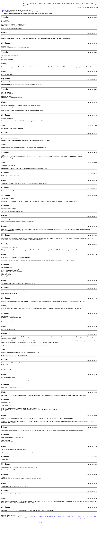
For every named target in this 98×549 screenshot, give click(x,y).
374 (64, 3)
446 (80, 3)
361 (42, 3)
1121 (89, 3)
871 (87, 3)
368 (51, 3)
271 (33, 3)
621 (85, 3)
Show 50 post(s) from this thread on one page (87, 7)
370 (55, 3)
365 (44, 3)
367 (49, 3)
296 (35, 3)
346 (40, 3)
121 (31, 3)
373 (62, 3)
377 (71, 3)
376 (69, 3)
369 (53, 3)
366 (46, 3)
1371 (92, 3)
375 (67, 3)
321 (38, 3)
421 (78, 3)
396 (76, 3)
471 (82, 3)
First (27, 4)
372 (60, 3)
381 (73, 3)
